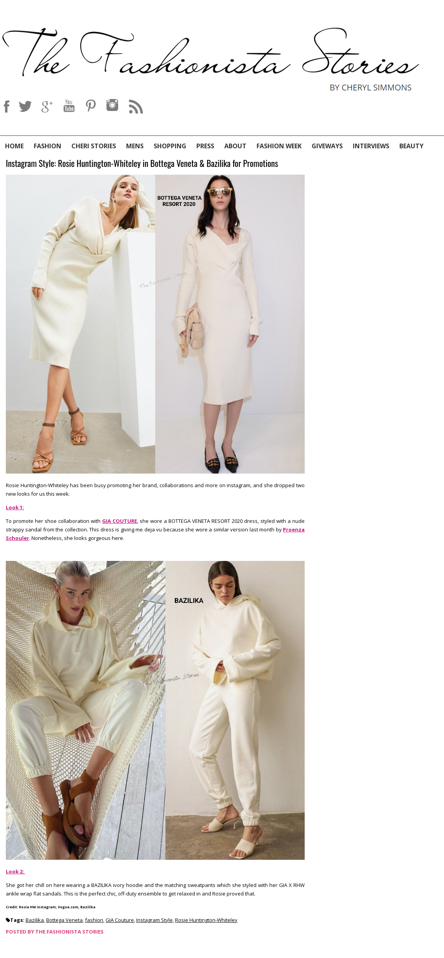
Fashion (47, 146)
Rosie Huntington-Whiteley (206, 919)
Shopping (170, 146)
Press (205, 146)
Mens (135, 146)
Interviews (371, 146)
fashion (94, 919)
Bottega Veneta (64, 919)
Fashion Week (279, 146)
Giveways (327, 146)
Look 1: (15, 507)
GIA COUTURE (119, 520)
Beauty (411, 146)
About (235, 146)
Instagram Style (154, 919)
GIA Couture (120, 919)
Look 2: (15, 871)
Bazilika (35, 919)
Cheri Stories (93, 146)
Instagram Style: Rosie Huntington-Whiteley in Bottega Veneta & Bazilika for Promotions (142, 163)
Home (14, 146)
